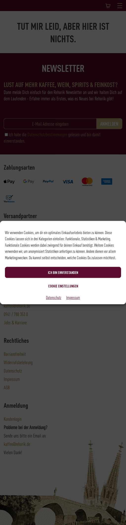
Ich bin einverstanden (63, 272)
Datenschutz (53, 297)
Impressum (73, 297)
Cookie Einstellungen (63, 286)
